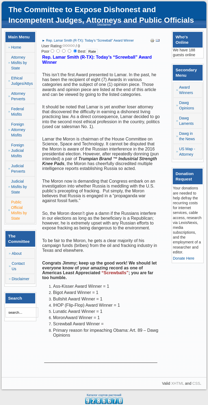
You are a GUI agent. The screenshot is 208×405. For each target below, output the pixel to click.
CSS (196, 383)
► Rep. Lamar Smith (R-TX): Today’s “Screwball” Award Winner (88, 40)
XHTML (177, 383)
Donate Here (183, 258)
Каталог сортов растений (104, 395)
